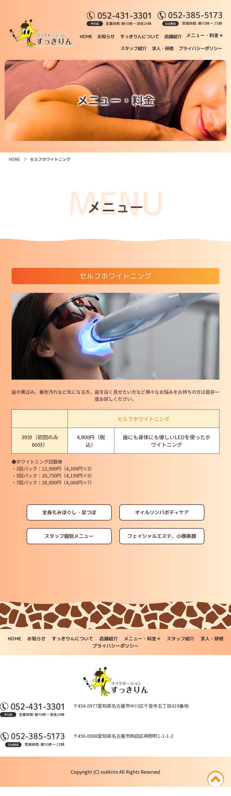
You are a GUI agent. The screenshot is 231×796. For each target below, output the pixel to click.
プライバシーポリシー (199, 55)
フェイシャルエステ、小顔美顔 (163, 544)
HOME (123, 36)
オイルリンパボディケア (163, 519)
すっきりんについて (178, 36)
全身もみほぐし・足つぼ (67, 519)
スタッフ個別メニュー (68, 544)
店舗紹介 (213, 36)
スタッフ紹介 (180, 46)
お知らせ (143, 36)
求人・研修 (210, 46)
